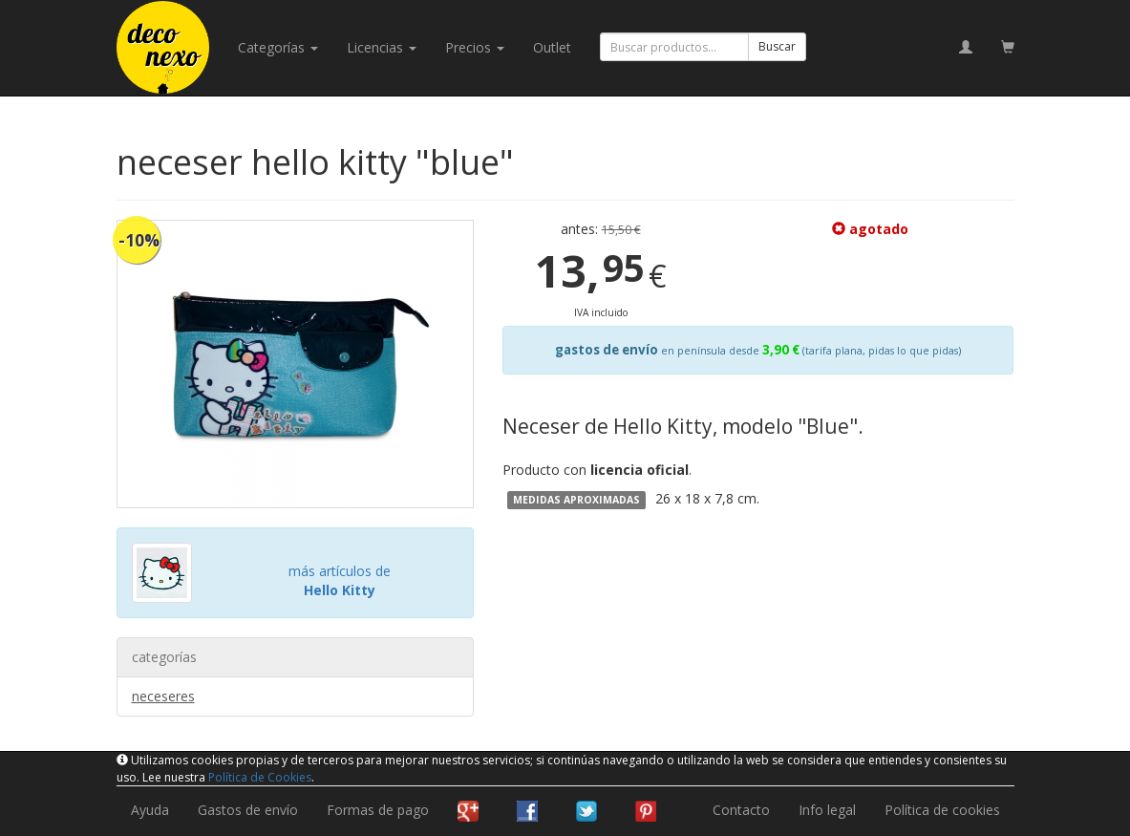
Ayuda (150, 810)
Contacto (741, 810)
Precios (474, 47)
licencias (381, 47)
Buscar (777, 46)
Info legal (827, 810)
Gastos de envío (248, 810)
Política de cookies (942, 810)
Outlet (552, 47)
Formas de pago (378, 810)
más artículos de (339, 580)
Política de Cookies (259, 777)
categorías (278, 47)
